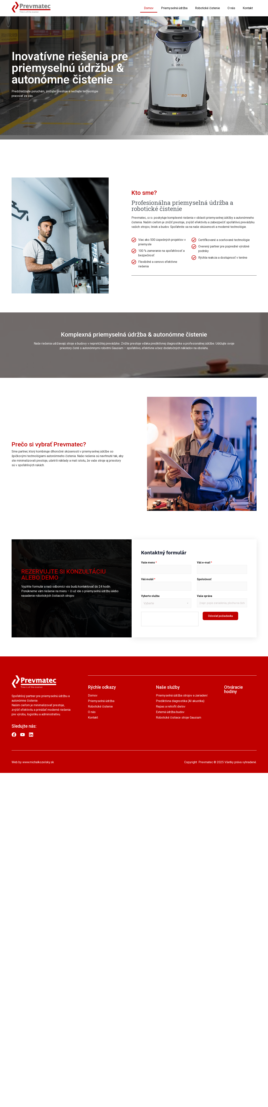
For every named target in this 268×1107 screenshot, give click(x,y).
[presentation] (170, 619)
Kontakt (248, 8)
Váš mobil (148, 579)
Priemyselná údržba (174, 8)
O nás (231, 8)
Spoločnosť (204, 579)
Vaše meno (149, 562)
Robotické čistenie (207, 8)
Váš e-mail (204, 562)
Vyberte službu (150, 595)
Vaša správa (204, 595)
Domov (148, 8)
